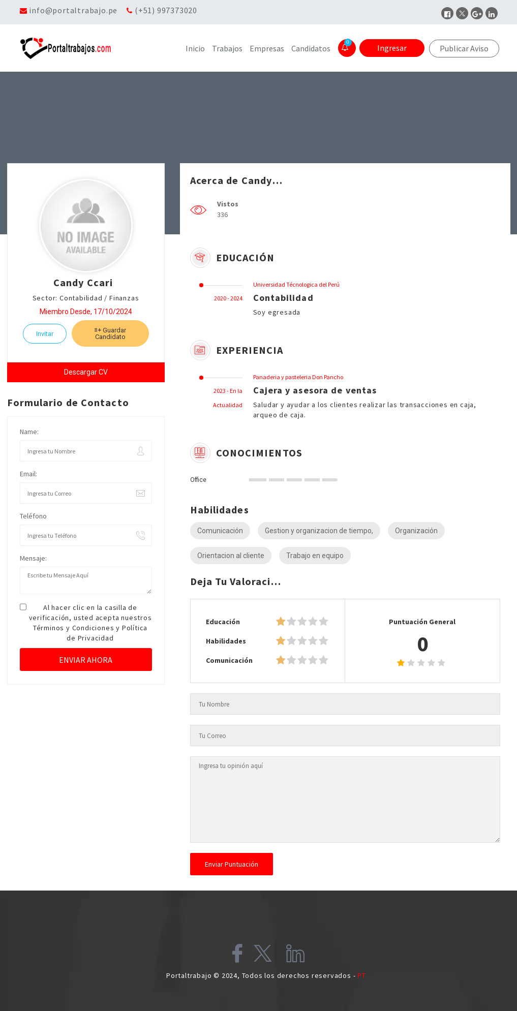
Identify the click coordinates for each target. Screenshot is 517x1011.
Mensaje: (33, 558)
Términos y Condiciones (73, 627)
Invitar (44, 334)
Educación (223, 621)
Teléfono (33, 515)
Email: (28, 473)
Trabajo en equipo (315, 556)
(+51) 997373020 (166, 10)
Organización (416, 531)
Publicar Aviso (464, 48)
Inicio (195, 48)
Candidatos (310, 48)
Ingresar (392, 48)
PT (361, 975)
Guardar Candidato (110, 333)
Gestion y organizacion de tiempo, (319, 531)
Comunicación (220, 531)
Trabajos (227, 48)
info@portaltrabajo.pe (73, 10)
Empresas (267, 48)
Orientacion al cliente (230, 556)
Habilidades (226, 641)
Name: (29, 431)
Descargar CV (86, 372)
